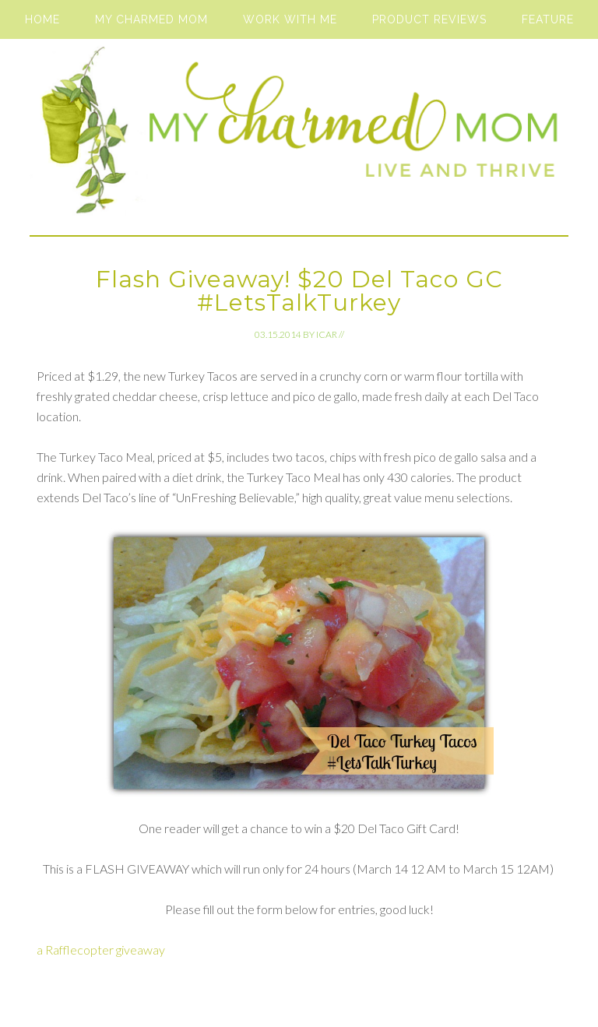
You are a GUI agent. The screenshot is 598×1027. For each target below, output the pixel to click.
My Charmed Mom (299, 137)
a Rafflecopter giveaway (101, 949)
